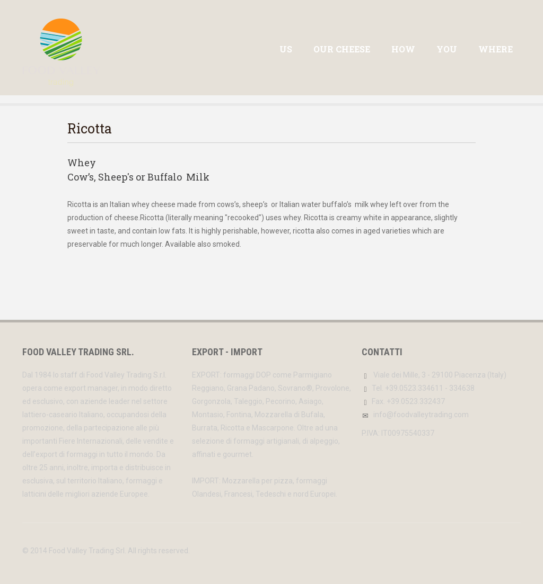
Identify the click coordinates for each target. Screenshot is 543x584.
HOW (403, 49)
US (285, 49)
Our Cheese (341, 49)
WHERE (495, 49)
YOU (446, 49)
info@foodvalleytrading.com (421, 414)
